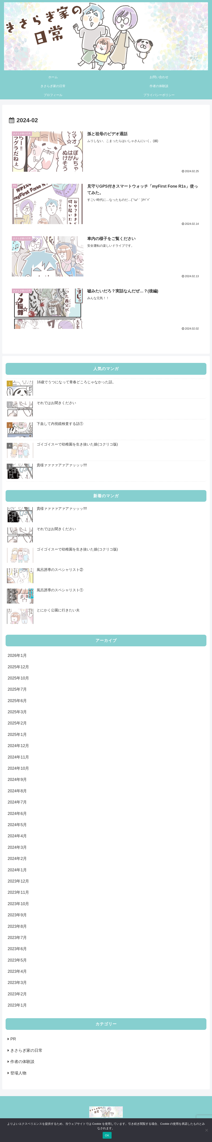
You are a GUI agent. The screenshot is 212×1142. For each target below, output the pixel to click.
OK (107, 1135)
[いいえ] (206, 1130)
